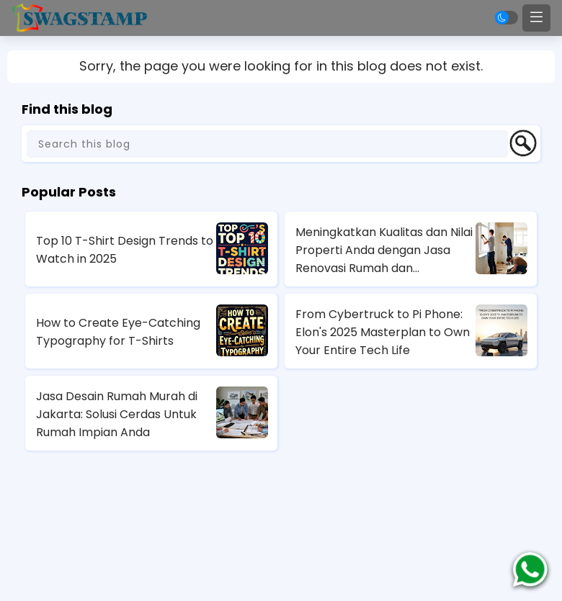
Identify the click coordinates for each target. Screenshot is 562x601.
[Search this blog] (267, 144)
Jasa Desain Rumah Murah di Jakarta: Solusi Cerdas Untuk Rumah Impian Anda (116, 414)
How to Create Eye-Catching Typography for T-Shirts (118, 332)
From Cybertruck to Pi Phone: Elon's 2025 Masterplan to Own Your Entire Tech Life (382, 332)
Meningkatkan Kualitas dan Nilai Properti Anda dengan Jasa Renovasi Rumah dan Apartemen (384, 250)
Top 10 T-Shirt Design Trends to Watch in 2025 (124, 249)
